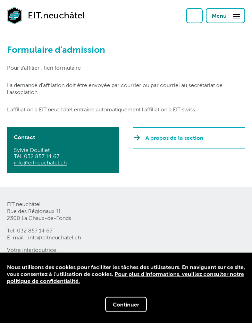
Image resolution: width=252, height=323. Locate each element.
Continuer (126, 305)
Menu (226, 16)
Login (194, 15)
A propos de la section (174, 138)
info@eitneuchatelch (40, 162)
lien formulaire (62, 68)
